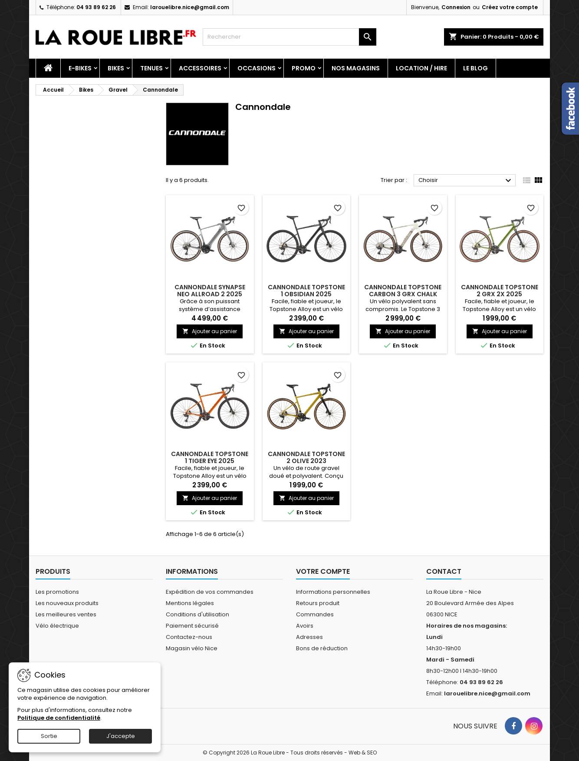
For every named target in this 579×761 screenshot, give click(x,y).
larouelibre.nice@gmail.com (189, 7)
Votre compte (323, 571)
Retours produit (317, 603)
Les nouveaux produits (67, 603)
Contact (443, 571)
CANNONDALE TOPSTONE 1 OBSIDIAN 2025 (306, 290)
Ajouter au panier (209, 331)
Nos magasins (356, 68)
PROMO (304, 68)
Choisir (465, 180)
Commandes (315, 614)
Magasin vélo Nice (191, 648)
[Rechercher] (289, 37)
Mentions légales (190, 603)
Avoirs (304, 626)
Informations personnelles (333, 592)
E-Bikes (80, 68)
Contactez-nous (189, 637)
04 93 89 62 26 (96, 7)
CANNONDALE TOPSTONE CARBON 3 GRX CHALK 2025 (402, 294)
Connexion (455, 7)
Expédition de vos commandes (209, 592)
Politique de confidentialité (58, 718)
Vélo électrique (57, 626)
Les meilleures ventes (66, 614)
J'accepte (120, 736)
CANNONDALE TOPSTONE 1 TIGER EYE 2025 (209, 457)
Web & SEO (363, 752)
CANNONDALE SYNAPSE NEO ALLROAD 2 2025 (209, 290)
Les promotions (57, 592)
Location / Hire (421, 68)
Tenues (151, 68)
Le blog (475, 68)
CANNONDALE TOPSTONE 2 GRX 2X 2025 (499, 290)
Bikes (116, 68)
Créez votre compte (510, 7)
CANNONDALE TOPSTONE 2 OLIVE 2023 (306, 457)
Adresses (309, 637)
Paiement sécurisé (192, 626)
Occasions (256, 68)
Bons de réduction (322, 648)
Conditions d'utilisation (197, 614)
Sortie (49, 736)
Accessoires (200, 68)
